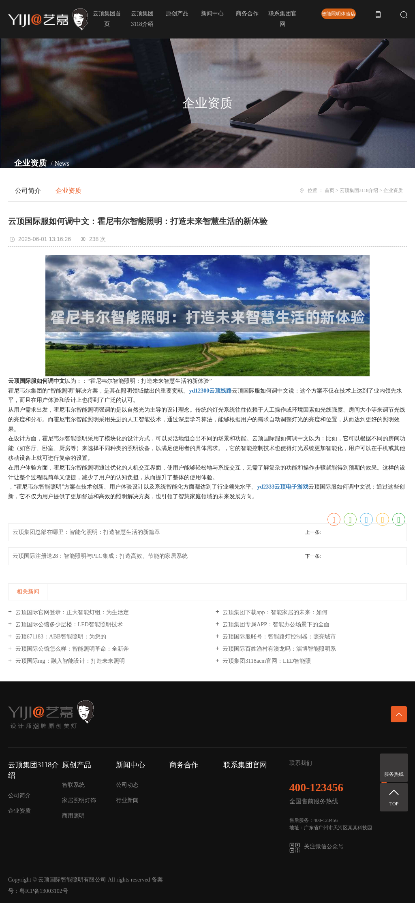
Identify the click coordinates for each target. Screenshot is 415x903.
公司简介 (28, 190)
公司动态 (127, 785)
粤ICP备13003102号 (43, 891)
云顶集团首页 (107, 19)
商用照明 (73, 816)
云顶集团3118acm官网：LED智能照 (266, 661)
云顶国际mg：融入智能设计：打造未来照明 (69, 661)
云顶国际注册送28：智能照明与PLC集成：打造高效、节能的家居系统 (100, 556)
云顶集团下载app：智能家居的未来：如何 (274, 612)
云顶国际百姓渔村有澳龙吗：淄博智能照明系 (278, 649)
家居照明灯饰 (79, 800)
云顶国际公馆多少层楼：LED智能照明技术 (68, 624)
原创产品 (177, 14)
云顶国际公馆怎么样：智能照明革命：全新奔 (71, 649)
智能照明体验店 (338, 14)
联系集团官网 (282, 19)
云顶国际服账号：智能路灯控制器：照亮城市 (278, 637)
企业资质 (68, 190)
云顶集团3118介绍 (142, 19)
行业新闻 (127, 800)
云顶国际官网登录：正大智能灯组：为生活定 (71, 612)
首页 (329, 190)
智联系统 (73, 785)
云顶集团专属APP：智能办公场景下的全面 (275, 624)
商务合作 (247, 14)
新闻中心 (212, 14)
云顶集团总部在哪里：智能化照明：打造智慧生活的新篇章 (86, 532)
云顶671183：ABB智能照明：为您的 (60, 637)
